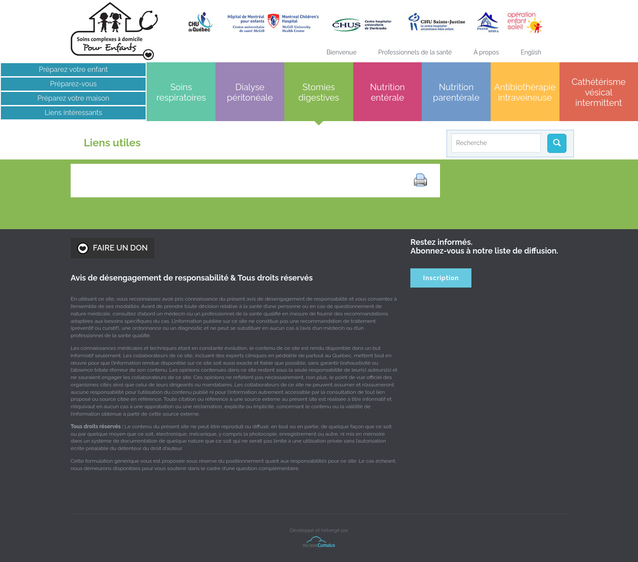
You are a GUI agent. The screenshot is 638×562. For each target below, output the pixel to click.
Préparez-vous (73, 84)
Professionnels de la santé (415, 52)
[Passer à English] (531, 52)
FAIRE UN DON (112, 248)
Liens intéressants (73, 112)
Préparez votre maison (73, 98)
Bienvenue (342, 52)
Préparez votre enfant (73, 69)
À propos (486, 52)
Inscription (441, 277)
